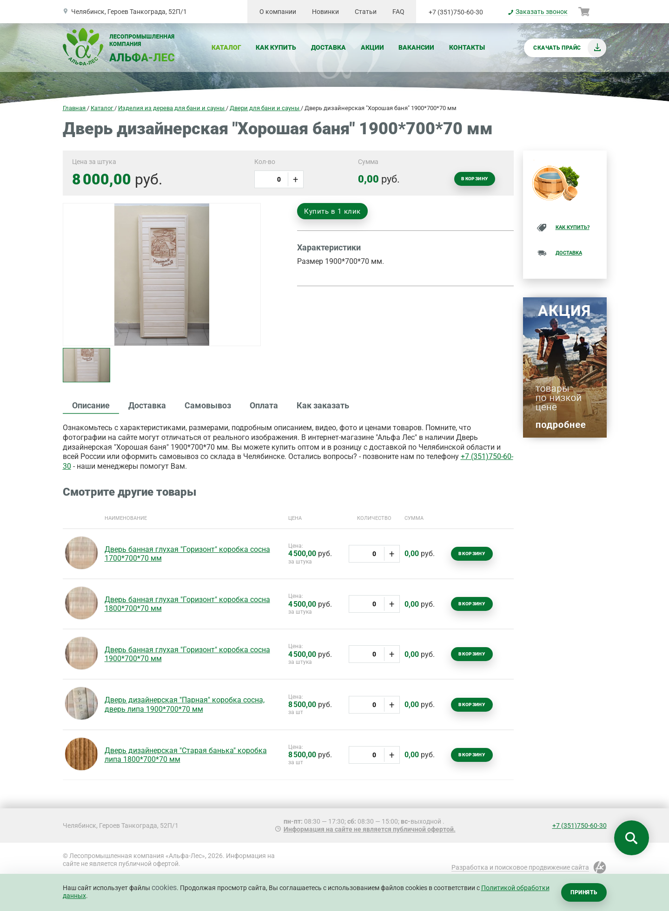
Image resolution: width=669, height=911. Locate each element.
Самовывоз (208, 405)
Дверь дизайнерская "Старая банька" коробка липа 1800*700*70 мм (186, 755)
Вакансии (416, 47)
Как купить (276, 47)
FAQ (398, 11)
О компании (277, 11)
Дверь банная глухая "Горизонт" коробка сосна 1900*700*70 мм (187, 654)
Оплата (264, 405)
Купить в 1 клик (332, 211)
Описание (91, 405)
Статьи (366, 11)
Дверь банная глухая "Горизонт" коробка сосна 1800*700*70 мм (187, 604)
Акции (372, 47)
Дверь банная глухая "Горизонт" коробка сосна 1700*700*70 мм (187, 554)
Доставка (328, 47)
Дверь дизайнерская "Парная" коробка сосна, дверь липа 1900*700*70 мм (185, 704)
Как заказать (323, 405)
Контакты (467, 47)
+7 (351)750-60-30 (456, 12)
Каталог (226, 47)
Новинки (325, 11)
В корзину (474, 178)
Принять (583, 892)
